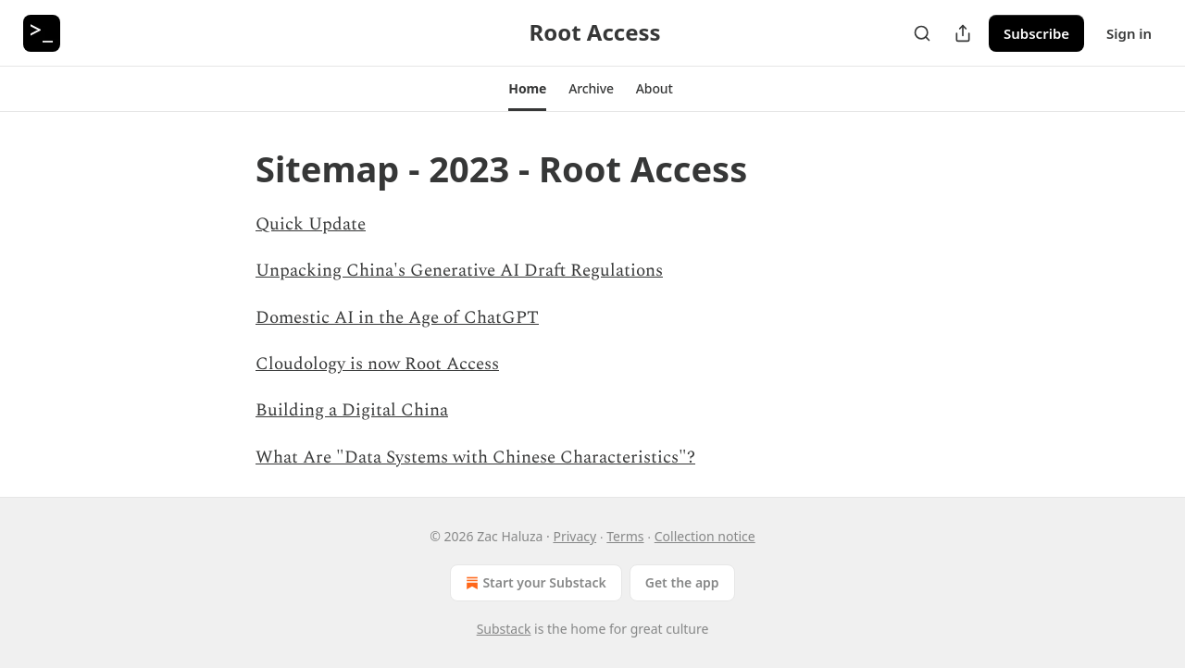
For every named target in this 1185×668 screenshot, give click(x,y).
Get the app (682, 582)
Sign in (1129, 33)
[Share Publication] (962, 33)
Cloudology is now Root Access (377, 364)
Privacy (574, 536)
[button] (527, 89)
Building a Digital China (352, 410)
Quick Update (311, 224)
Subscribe (1036, 33)
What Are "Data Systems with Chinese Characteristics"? (475, 457)
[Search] (922, 33)
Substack (504, 628)
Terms (624, 536)
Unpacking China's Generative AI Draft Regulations (459, 270)
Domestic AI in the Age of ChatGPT (397, 317)
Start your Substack (533, 583)
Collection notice (705, 536)
